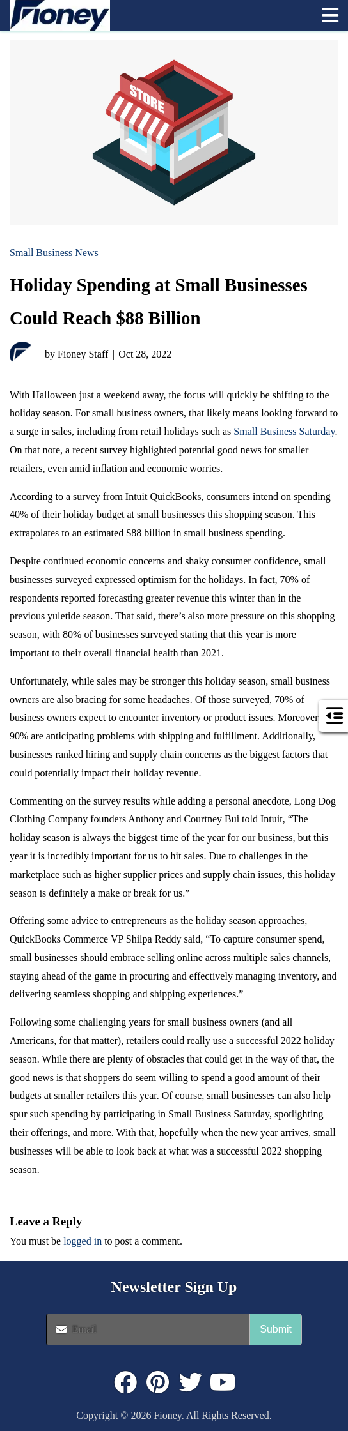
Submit (276, 1329)
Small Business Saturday (284, 431)
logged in (82, 1241)
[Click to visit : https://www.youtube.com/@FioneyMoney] (223, 1382)
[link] (159, 15)
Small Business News (54, 252)
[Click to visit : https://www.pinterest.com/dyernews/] (158, 1382)
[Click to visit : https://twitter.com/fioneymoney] (190, 1382)
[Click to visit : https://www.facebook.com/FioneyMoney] (125, 1382)
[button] (330, 15)
